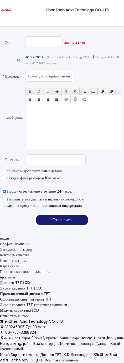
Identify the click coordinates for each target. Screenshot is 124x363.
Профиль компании (15, 244)
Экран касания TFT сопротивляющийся (33, 304)
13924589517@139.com (26, 327)
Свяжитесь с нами (14, 260)
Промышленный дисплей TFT (25, 293)
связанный (13, 349)
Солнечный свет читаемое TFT (25, 299)
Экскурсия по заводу (16, 249)
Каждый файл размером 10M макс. (32, 178)
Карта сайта (9, 266)
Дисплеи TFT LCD (15, 282)
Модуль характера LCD (19, 310)
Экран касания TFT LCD (20, 288)
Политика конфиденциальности (25, 271)
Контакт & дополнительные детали (32, 171)
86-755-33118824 (21, 332)
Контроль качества (14, 255)
